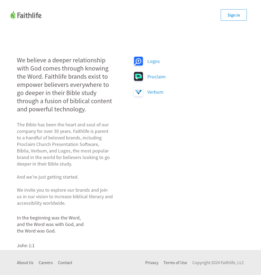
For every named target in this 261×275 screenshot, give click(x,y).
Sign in (233, 15)
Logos (153, 61)
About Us (25, 262)
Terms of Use (175, 262)
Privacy (151, 262)
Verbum (155, 92)
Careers (46, 262)
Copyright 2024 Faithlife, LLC (218, 262)
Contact (65, 262)
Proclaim (156, 77)
